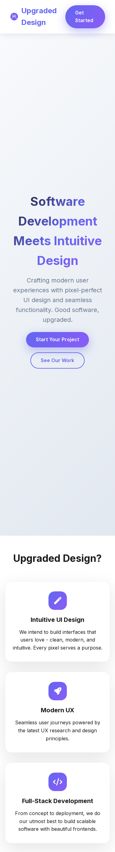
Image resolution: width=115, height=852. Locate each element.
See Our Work (57, 360)
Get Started (84, 17)
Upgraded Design (33, 16)
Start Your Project (57, 339)
